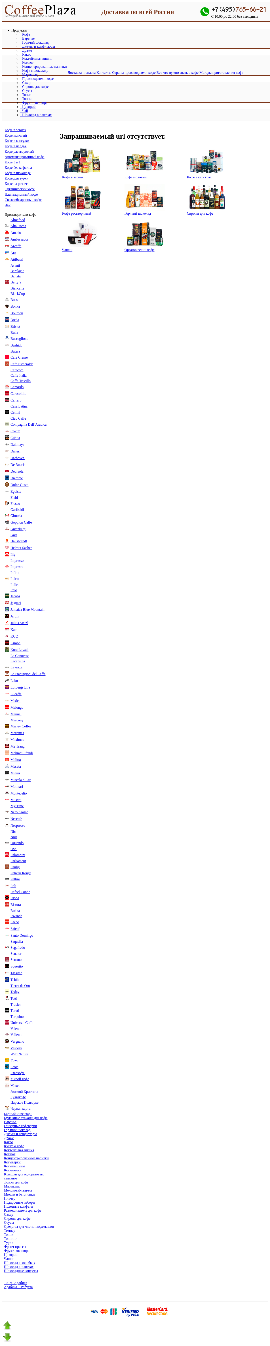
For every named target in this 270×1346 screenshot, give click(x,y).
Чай (24, 111)
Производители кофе (37, 78)
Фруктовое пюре (33, 103)
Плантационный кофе (21, 194)
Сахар (25, 83)
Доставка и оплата (82, 72)
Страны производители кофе (134, 72)
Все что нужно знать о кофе (177, 72)
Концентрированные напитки (43, 66)
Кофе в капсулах (17, 141)
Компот (27, 62)
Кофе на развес (16, 184)
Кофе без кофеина (18, 167)
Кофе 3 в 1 (13, 162)
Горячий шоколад (34, 42)
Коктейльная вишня (36, 58)
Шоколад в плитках (36, 115)
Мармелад (29, 74)
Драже (26, 50)
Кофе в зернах (15, 130)
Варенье (27, 38)
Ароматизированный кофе (24, 157)
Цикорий (28, 107)
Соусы (26, 91)
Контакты (104, 72)
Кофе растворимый (19, 151)
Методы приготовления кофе (221, 72)
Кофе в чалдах (15, 146)
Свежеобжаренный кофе (23, 200)
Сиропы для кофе (34, 87)
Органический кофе (20, 189)
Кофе (25, 34)
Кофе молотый (16, 135)
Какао (25, 54)
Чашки (67, 250)
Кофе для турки (16, 178)
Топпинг (27, 99)
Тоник (25, 95)
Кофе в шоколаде (34, 70)
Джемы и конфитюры (37, 46)
